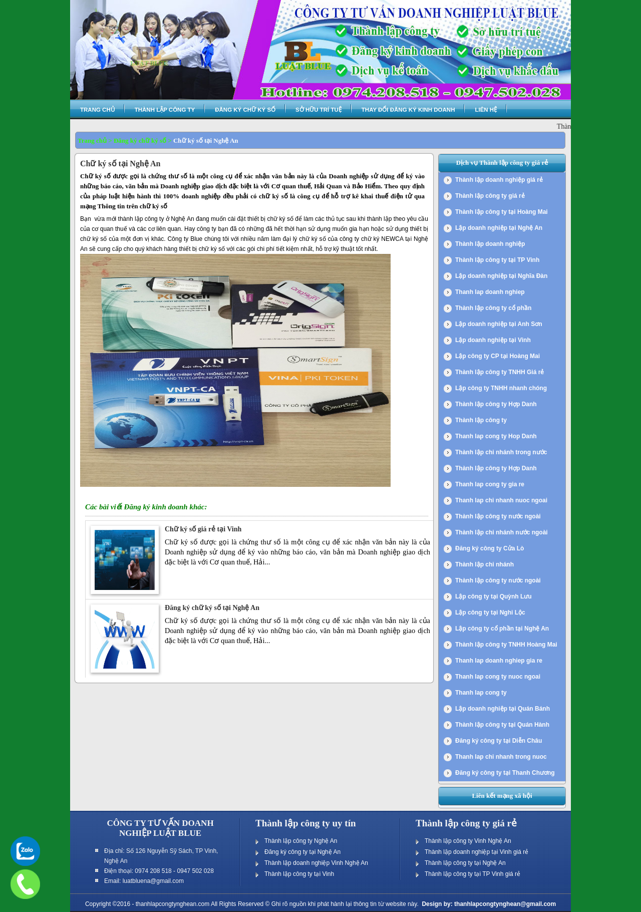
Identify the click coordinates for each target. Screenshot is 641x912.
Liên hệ (486, 110)
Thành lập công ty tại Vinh (299, 873)
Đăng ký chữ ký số (245, 110)
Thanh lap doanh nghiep (490, 291)
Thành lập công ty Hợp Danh (496, 404)
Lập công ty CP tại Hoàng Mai (497, 356)
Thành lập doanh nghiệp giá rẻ (499, 179)
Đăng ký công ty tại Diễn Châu (498, 740)
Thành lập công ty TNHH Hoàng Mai (506, 644)
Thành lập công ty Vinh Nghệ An (468, 840)
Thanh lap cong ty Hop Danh (496, 436)
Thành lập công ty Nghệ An (300, 840)
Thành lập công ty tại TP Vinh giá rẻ (472, 873)
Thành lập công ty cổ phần (493, 308)
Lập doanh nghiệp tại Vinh (493, 340)
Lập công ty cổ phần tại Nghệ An (502, 628)
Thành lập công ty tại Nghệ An (465, 862)
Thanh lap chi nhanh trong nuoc (501, 756)
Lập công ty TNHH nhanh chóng (501, 388)
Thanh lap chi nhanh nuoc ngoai (501, 500)
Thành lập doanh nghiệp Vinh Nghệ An (316, 862)
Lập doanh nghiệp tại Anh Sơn (498, 324)
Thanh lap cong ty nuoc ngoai (497, 676)
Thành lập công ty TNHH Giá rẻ (499, 372)
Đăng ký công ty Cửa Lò (489, 548)
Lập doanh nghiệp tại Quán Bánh (502, 708)
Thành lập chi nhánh (484, 564)
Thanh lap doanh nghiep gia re (498, 660)
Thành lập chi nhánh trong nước (501, 452)
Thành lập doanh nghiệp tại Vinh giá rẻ (476, 851)
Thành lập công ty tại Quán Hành (502, 724)
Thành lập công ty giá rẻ (490, 195)
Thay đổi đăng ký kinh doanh (408, 110)
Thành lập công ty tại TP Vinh (497, 259)
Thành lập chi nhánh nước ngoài (501, 532)
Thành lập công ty (165, 110)
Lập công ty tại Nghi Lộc (490, 612)
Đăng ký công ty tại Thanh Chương (505, 772)
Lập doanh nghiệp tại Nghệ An (498, 227)
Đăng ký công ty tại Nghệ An (302, 851)
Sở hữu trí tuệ (318, 110)
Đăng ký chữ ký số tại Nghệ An (212, 608)
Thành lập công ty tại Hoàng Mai (501, 211)
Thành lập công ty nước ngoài (498, 516)
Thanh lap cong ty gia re (489, 484)
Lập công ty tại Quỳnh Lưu (493, 596)
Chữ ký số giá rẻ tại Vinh (203, 529)
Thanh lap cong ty (481, 692)
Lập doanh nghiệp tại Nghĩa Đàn (501, 275)
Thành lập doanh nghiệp (490, 243)
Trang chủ (97, 110)
